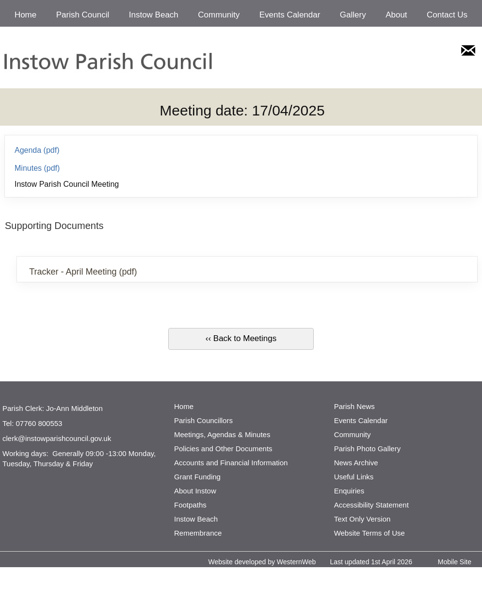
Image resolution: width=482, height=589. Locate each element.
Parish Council (83, 14)
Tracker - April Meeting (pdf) (83, 272)
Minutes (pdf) (37, 168)
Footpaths (190, 505)
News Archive (356, 462)
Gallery (353, 14)
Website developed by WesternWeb (262, 562)
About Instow (195, 491)
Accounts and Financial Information (231, 462)
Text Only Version (362, 519)
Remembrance (198, 533)
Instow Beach (153, 14)
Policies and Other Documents (223, 448)
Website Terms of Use (369, 533)
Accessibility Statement (371, 505)
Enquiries (349, 491)
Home (25, 14)
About (396, 14)
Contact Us (447, 14)
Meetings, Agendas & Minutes (222, 434)
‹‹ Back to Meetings (241, 338)
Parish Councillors (203, 420)
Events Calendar (290, 14)
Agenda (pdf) (37, 150)
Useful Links (354, 477)
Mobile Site (454, 562)
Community (219, 14)
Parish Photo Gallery (367, 448)
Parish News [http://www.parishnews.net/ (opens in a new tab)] (354, 406)
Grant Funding (197, 477)
